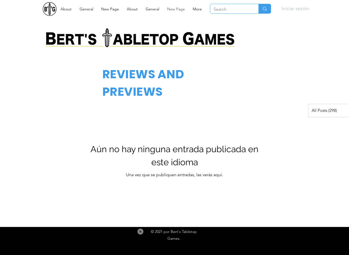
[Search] (230, 9)
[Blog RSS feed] (140, 232)
